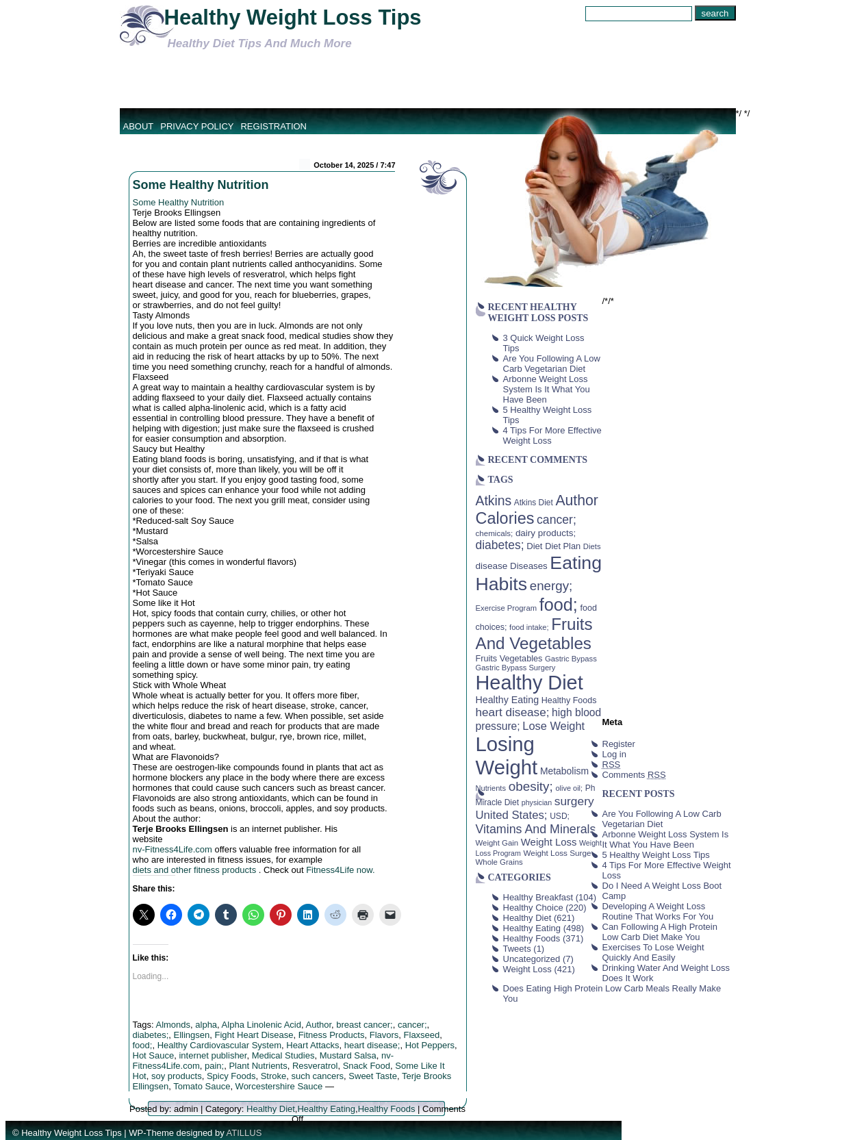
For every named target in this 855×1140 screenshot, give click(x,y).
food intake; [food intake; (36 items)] (529, 627)
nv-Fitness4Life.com (172, 849)
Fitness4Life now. (340, 870)
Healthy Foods (387, 1109)
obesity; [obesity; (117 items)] (531, 786)
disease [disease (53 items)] (492, 566)
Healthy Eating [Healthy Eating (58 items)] (507, 699)
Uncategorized (532, 959)
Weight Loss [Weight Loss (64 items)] (549, 842)
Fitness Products (331, 1035)
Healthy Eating (326, 1109)
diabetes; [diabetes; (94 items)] (500, 545)
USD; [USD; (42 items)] (560, 816)
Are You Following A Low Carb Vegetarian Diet (551, 363)
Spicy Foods (231, 1076)
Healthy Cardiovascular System (219, 1045)
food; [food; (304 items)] (558, 604)
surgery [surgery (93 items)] (574, 801)
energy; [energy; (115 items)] (551, 586)
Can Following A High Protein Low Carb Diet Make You (659, 932)
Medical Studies (283, 1055)
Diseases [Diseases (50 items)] (529, 566)
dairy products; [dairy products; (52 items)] (545, 533)
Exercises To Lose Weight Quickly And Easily (653, 952)
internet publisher (212, 1055)
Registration (273, 126)
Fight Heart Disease (254, 1035)
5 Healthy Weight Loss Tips (656, 855)
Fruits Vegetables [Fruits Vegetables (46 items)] (509, 658)
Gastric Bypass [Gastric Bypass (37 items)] (571, 659)
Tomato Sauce (201, 1086)
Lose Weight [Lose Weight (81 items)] (553, 726)
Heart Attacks (312, 1045)
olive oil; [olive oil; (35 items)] (569, 788)
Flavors (384, 1035)
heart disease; (372, 1045)
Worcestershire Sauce (279, 1086)
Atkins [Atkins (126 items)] (494, 500)
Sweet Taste (372, 1076)
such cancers (318, 1076)
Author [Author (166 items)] (576, 500)
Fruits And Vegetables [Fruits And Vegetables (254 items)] (534, 634)
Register (618, 744)
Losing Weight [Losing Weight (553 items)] (507, 755)
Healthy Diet (270, 1109)
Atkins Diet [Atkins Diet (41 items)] (533, 502)
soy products (176, 1076)
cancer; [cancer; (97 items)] (556, 520)
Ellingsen (192, 1035)
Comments (634, 775)
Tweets (517, 948)
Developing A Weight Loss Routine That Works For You (658, 911)
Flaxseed (422, 1035)
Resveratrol (314, 1066)
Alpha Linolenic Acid (261, 1024)
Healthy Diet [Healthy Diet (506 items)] (529, 683)
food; (143, 1045)
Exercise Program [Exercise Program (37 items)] (506, 608)
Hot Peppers (430, 1045)
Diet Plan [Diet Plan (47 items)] (562, 546)
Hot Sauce (154, 1055)
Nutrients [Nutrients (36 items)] (491, 788)
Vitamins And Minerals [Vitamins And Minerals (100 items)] (536, 829)
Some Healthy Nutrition (201, 185)
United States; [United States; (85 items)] (512, 815)
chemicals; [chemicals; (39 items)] (494, 533)
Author (318, 1024)
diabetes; (151, 1035)
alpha (206, 1024)
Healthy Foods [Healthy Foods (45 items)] (569, 700)
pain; (214, 1066)
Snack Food (366, 1066)
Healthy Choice (533, 907)
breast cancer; (364, 1024)
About (138, 126)
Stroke (274, 1076)
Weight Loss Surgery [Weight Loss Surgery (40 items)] (560, 852)
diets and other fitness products (196, 870)
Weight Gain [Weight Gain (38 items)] (497, 843)
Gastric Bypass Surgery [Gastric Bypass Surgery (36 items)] (516, 667)
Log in (614, 754)
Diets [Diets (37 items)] (592, 546)
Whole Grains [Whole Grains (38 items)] (499, 862)
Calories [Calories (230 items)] (505, 518)
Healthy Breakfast (538, 897)
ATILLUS (244, 1133)
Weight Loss (527, 969)
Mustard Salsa (348, 1055)
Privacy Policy (196, 126)
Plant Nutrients (258, 1066)
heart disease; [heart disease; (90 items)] (513, 712)
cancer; (412, 1024)
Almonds (172, 1024)
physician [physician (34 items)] (537, 802)
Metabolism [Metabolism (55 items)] (564, 770)
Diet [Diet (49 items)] (534, 546)
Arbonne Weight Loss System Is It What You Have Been (546, 389)
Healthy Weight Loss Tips (293, 17)
